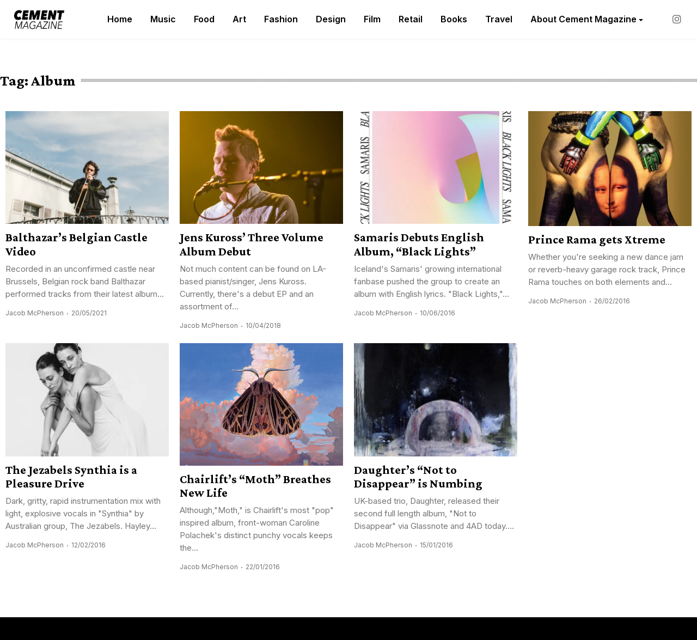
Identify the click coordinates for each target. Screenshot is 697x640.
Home (119, 19)
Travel (498, 19)
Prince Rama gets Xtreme (596, 239)
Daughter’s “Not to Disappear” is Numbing (418, 476)
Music (163, 19)
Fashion (281, 19)
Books (454, 19)
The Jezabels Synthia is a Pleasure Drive (71, 476)
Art (239, 19)
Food (204, 19)
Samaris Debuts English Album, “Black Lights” (419, 244)
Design (331, 19)
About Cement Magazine (583, 19)
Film (372, 19)
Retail (411, 19)
